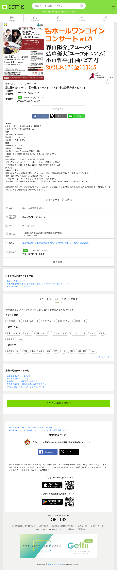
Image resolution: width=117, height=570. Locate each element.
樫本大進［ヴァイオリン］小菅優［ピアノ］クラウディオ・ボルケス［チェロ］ (40, 284)
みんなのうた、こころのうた (19, 286)
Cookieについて (39, 529)
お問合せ (71, 529)
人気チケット (48, 321)
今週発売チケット (14, 321)
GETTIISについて (56, 529)
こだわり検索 (104, 357)
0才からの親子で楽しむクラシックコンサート (26, 387)
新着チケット (80, 321)
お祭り (9, 339)
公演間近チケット (64, 321)
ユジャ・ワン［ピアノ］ (17, 281)
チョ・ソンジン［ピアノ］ (18, 379)
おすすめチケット (32, 321)
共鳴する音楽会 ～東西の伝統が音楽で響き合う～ (27, 384)
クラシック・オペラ (60, 333)
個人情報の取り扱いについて (24, 526)
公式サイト (58, 108)
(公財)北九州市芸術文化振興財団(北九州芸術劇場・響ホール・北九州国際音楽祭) (55, 243)
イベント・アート (79, 333)
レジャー (93, 333)
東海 (48, 351)
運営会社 (82, 529)
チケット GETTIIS (55, 564)
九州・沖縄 (81, 351)
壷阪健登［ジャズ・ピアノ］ (19, 376)
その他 (19, 339)
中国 (63, 351)
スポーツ (28, 333)
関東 (25, 351)
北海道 (9, 351)
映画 (102, 333)
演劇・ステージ (42, 333)
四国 (71, 351)
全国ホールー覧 (97, 526)
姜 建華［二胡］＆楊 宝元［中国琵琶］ (23, 381)
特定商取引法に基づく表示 (63, 526)
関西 (56, 351)
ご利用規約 (43, 526)
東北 (18, 351)
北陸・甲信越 (37, 351)
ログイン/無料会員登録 (58, 403)
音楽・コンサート (14, 333)
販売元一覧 (82, 526)
